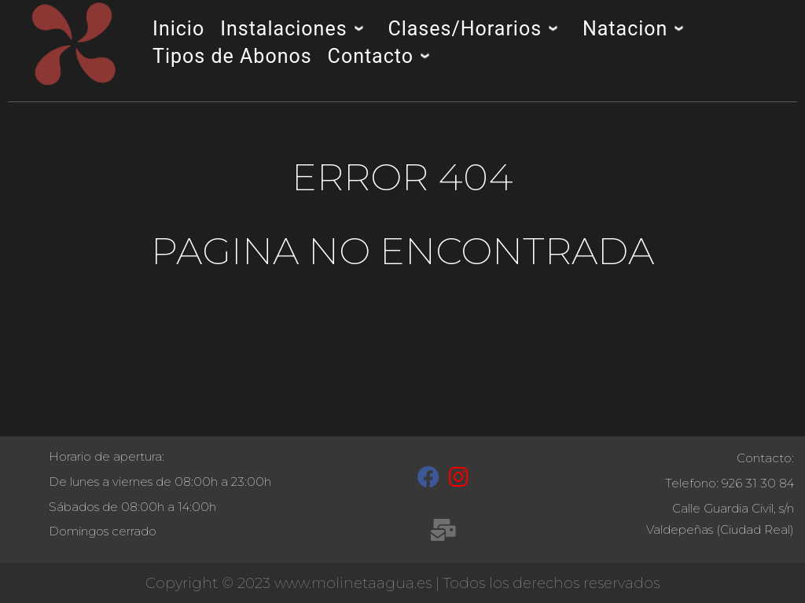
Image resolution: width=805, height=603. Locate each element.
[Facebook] (428, 480)
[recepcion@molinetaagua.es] (443, 533)
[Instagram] (459, 480)
